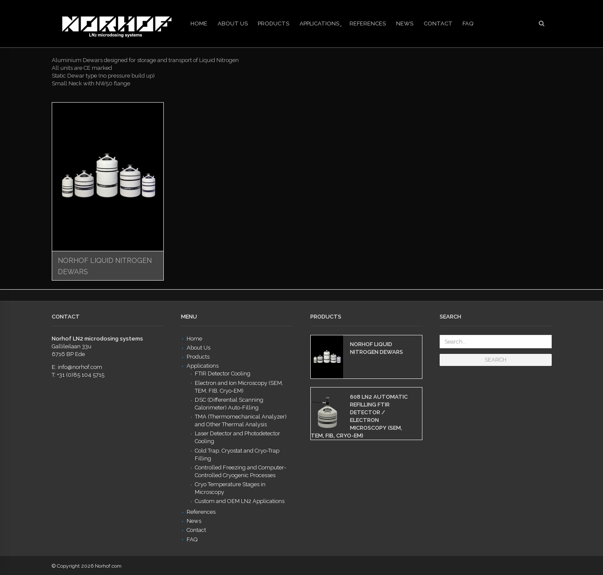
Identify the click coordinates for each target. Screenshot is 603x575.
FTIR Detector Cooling (222, 373)
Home (199, 23)
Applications (319, 23)
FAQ (467, 23)
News (404, 23)
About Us (233, 23)
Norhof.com (108, 566)
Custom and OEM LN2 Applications (239, 501)
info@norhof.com (80, 367)
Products (273, 23)
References (368, 23)
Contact (438, 23)
